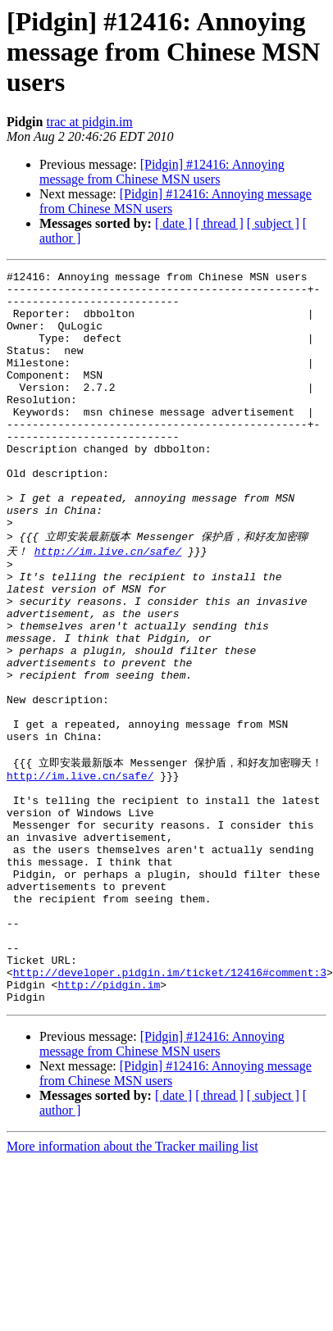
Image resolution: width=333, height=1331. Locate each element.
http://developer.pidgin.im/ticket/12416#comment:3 (169, 1107)
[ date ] (173, 223)
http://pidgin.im (108, 1122)
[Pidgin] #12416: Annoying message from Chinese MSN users (162, 171)
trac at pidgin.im (89, 122)
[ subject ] (273, 223)
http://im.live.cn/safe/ (107, 604)
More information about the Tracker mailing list (132, 1286)
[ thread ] (219, 223)
